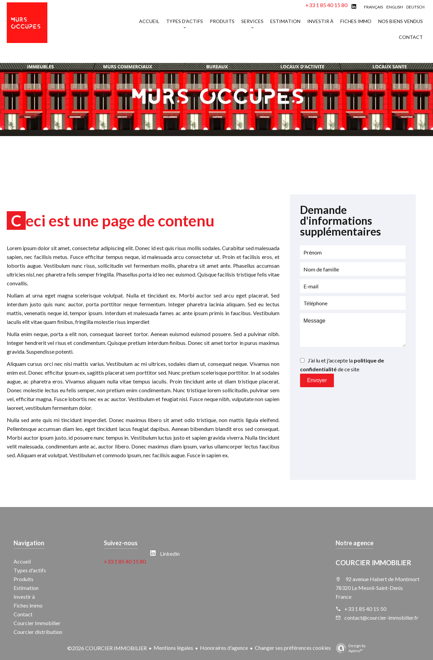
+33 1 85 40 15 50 (365, 609)
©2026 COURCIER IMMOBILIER (107, 648)
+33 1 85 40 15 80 (326, 5)
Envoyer (317, 380)
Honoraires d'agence (224, 647)
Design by (349, 648)
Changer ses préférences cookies (293, 647)
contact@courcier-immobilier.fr (381, 617)
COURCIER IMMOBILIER (373, 562)
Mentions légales (173, 647)
